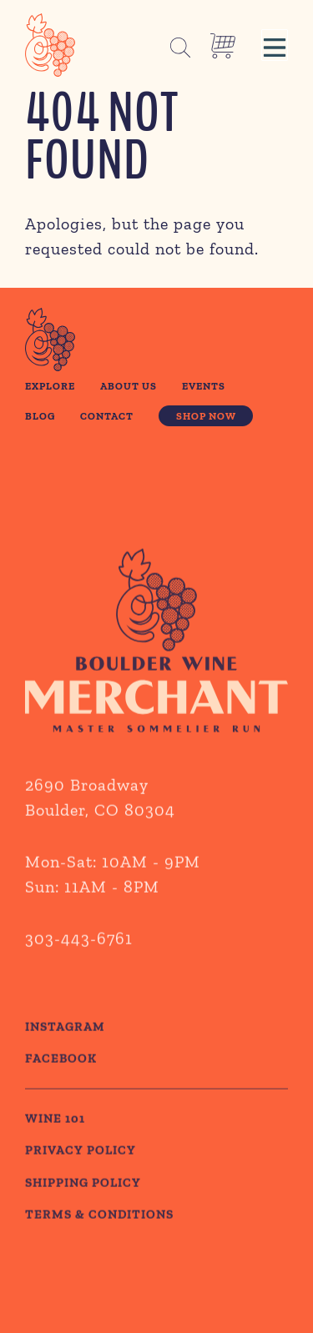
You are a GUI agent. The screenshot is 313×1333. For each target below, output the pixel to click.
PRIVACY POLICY (80, 1187)
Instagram (65, 1064)
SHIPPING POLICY (83, 1220)
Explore (50, 386)
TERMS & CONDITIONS (99, 1252)
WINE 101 (55, 1156)
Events (203, 386)
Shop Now (206, 416)
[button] (274, 45)
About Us (128, 386)
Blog (40, 416)
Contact (107, 416)
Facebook (61, 1096)
